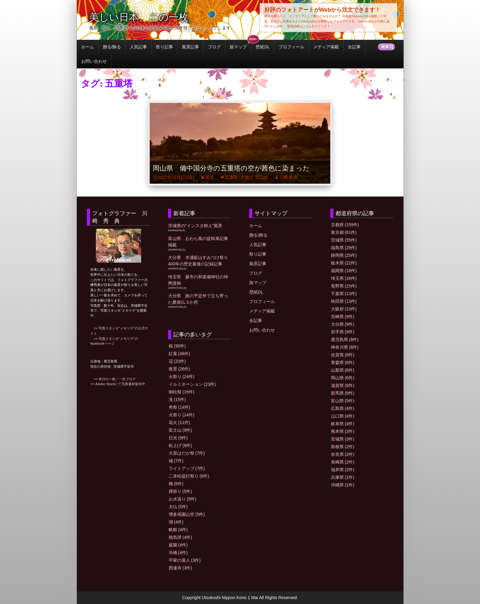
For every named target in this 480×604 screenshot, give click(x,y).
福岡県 (344, 270)
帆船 (178, 529)
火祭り (181, 376)
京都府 (345, 224)
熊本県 (342, 431)
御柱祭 (181, 391)
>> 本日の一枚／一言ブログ (113, 379)
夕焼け (246, 177)
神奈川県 (344, 347)
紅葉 (179, 353)
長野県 (344, 285)
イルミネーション (192, 384)
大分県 (342, 324)
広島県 (342, 408)
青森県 (342, 362)
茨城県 (344, 240)
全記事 (354, 46)
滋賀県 (342, 385)
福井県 (342, 469)
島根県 (342, 446)
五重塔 (231, 177)
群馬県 (342, 393)
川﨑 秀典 (288, 177)
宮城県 (342, 439)
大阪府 (344, 308)
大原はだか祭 (187, 453)
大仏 (178, 506)
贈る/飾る (112, 46)
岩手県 (342, 331)
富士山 (180, 430)
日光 (178, 437)
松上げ (180, 445)
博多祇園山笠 (187, 514)
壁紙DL (263, 46)
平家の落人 (185, 560)
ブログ (214, 46)
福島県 (344, 247)
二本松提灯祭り (189, 476)
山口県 (342, 416)
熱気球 (180, 537)
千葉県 (344, 293)
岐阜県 (342, 423)
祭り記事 (164, 46)
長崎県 (342, 462)
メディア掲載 (326, 46)
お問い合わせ (94, 61)
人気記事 (138, 46)
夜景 (179, 368)
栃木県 (344, 263)
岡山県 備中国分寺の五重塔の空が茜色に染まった (231, 168)
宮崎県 (342, 316)
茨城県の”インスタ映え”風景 (195, 225)
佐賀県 (342, 354)
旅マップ (238, 46)
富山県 (342, 400)
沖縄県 (342, 484)
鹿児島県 (344, 339)
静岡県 (344, 255)
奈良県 (342, 454)
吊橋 (178, 552)
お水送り (182, 499)
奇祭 (179, 407)
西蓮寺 (180, 567)
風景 (209, 177)
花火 (179, 422)
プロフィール (291, 46)
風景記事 (190, 46)
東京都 (344, 232)
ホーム (87, 46)
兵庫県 (342, 477)
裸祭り (180, 491)
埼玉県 (344, 278)
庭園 (178, 544)
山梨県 (342, 370)
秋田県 (344, 301)
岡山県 (261, 177)
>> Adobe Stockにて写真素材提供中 (117, 384)
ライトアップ (187, 468)
